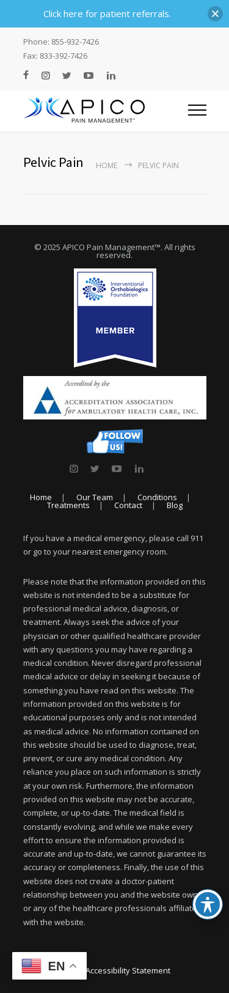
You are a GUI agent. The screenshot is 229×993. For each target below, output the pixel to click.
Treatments (68, 505)
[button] (215, 13)
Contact (128, 505)
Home (106, 165)
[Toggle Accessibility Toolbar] (207, 904)
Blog (175, 505)
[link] (73, 468)
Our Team (94, 497)
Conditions (157, 497)
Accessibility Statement (127, 970)
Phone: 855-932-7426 (61, 42)
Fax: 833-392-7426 (55, 56)
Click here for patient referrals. (107, 13)
